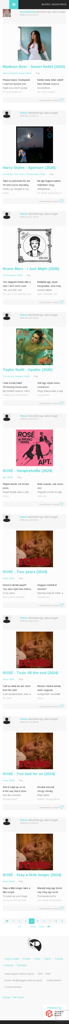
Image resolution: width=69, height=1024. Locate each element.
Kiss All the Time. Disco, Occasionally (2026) (24, 174)
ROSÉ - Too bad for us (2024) (29, 774)
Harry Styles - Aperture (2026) (29, 168)
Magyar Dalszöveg (4, 4)
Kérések (9, 965)
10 (19, 926)
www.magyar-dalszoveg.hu (19, 973)
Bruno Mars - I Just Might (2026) (31, 269)
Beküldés (22, 965)
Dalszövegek (12, 958)
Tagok (47, 958)
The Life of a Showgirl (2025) (16, 376)
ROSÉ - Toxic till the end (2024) (30, 673)
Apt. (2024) (8, 477)
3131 (41, 926)
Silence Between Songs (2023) (17, 73)
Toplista (58, 958)
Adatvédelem (54, 980)
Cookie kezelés (13, 987)
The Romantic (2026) (12, 275)
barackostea (27, 11)
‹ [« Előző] (8, 921)
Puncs (24, 112)
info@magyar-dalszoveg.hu (27, 980)
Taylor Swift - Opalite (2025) (27, 370)
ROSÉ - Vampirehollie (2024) (27, 471)
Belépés (46, 4)
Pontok (27, 958)
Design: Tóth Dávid (13, 997)
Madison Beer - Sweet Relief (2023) (34, 67)
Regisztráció (59, 4)
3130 (33, 926)
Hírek (37, 958)
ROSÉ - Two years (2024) (25, 572)
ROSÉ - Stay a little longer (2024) (32, 875)
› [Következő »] (50, 926)
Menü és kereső (13, 4)
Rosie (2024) (9, 578)
